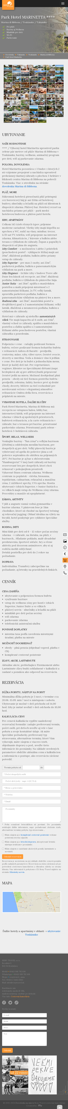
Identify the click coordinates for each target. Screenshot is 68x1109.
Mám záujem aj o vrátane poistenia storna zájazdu (29, 836)
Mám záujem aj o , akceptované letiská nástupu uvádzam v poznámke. (28, 843)
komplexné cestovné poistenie (35, 835)
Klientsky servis (17, 872)
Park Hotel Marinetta (12, 57)
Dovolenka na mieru (25, 1103)
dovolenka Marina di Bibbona (19, 186)
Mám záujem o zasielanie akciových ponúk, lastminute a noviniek (29, 850)
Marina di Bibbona (46, 55)
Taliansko (20, 55)
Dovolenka (8, 3)
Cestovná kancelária (20, 996)
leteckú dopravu (28, 842)
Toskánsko (31, 55)
